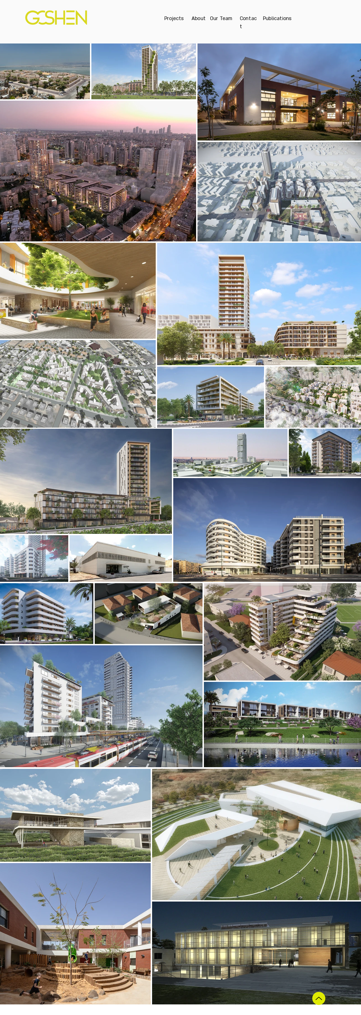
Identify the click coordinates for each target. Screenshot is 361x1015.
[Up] (318, 998)
